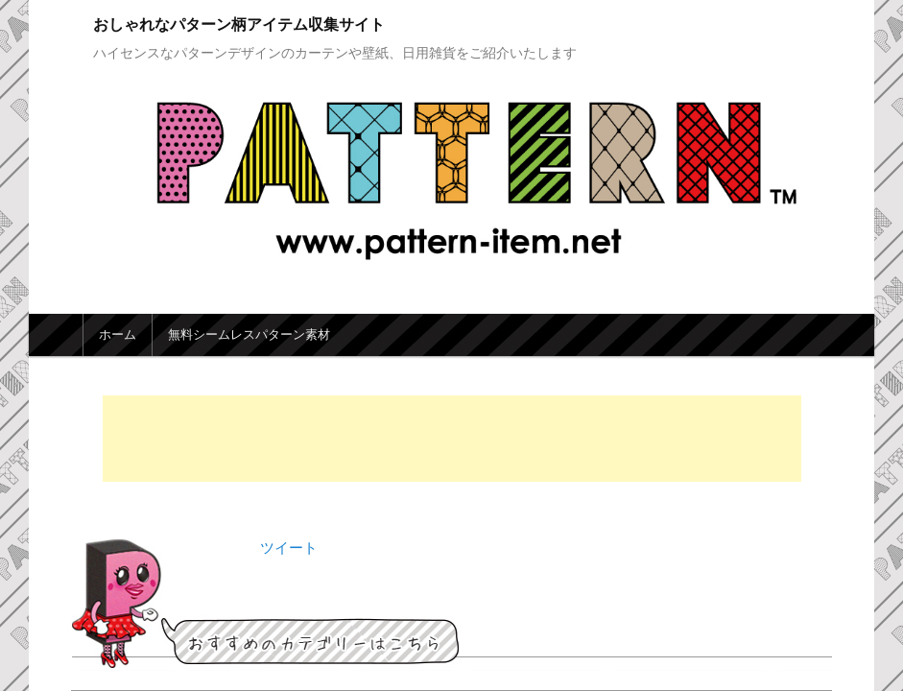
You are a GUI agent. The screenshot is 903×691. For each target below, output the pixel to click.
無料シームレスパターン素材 (249, 334)
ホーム (117, 334)
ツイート (289, 547)
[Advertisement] (452, 438)
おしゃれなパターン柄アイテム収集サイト (239, 24)
